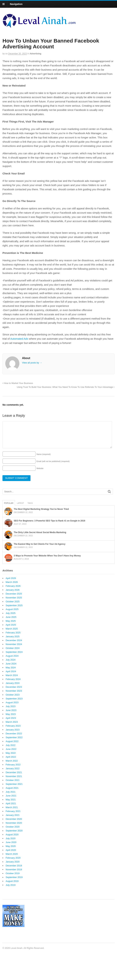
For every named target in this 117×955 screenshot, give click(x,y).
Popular (8, 503)
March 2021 (12, 807)
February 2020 (13, 857)
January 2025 (13, 636)
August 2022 (12, 741)
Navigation (16, 4)
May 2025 (11, 621)
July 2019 (11, 885)
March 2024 (12, 675)
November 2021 (14, 776)
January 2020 (13, 861)
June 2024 (11, 663)
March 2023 (12, 722)
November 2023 (14, 691)
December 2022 (14, 733)
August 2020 (12, 834)
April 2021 (11, 803)
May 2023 (11, 714)
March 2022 (12, 760)
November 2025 (14, 597)
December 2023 (14, 687)
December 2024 (14, 640)
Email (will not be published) (53, 461)
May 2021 (11, 799)
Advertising (35, 53)
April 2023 (11, 718)
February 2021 (13, 811)
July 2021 (11, 791)
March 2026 (12, 582)
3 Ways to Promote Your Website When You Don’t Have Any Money (47, 555)
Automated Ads (19, 338)
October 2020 (13, 826)
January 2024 (13, 683)
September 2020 (14, 830)
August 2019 (12, 881)
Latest (20, 503)
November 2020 (14, 823)
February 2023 (13, 725)
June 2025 (11, 617)
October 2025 (13, 601)
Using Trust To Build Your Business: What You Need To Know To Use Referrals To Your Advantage (66, 387)
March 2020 (12, 854)
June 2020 (11, 842)
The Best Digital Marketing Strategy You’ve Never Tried (41, 509)
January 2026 (13, 590)
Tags (30, 503)
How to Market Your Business (17, 383)
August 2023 (12, 702)
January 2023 (13, 729)
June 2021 (11, 795)
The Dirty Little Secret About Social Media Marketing (40, 532)
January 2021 (13, 815)
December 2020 (14, 819)
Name (43, 454)
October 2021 (13, 780)
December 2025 (14, 593)
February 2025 (13, 632)
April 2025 (11, 624)
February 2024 (13, 679)
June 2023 (11, 710)
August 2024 (12, 656)
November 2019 (14, 869)
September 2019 (14, 877)
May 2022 (11, 753)
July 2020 (11, 838)
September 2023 (14, 698)
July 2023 (11, 706)
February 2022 (13, 764)
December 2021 (14, 772)
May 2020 (11, 846)
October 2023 (13, 694)
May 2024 (11, 667)
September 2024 (14, 652)
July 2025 (11, 613)
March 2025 (12, 628)
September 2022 (14, 737)
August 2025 (12, 609)
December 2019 (14, 865)
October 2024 (13, 648)
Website (40, 468)
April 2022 (11, 757)
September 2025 (14, 605)
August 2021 (12, 788)
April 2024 (11, 671)
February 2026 (13, 586)
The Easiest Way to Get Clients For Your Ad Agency (39, 544)
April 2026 (11, 578)
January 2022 (13, 768)
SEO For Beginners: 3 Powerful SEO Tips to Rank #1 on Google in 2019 (49, 521)
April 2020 (11, 850)
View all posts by (32, 362)
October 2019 (13, 873)
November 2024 (14, 644)
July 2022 (11, 745)
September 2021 (14, 784)
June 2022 (11, 749)
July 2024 (11, 659)
